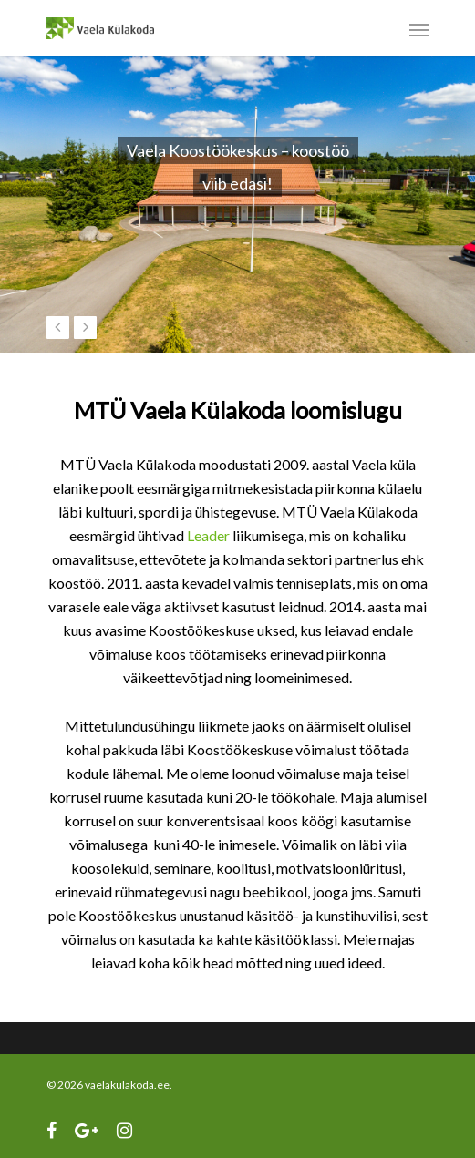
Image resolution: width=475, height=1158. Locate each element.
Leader (208, 535)
